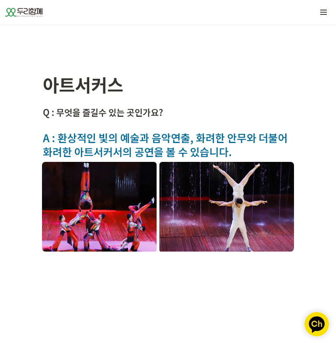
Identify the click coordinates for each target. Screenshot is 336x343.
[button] (324, 12)
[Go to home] (23, 12)
